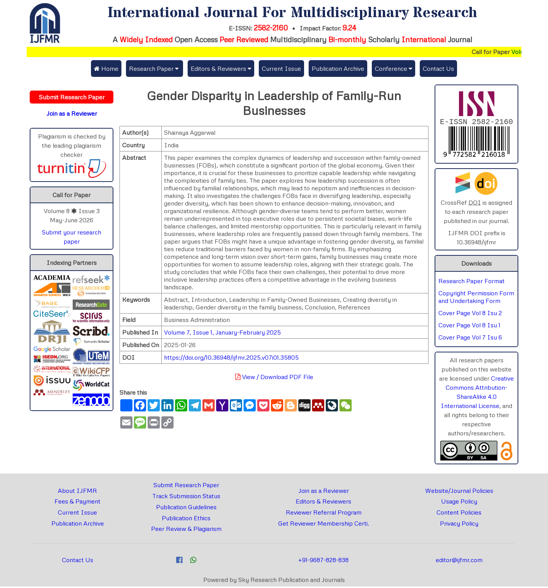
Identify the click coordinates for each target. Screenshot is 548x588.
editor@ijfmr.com (459, 561)
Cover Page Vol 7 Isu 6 (470, 339)
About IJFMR (77, 492)
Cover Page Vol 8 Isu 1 (469, 326)
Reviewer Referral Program (324, 514)
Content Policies (458, 514)
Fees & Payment (77, 503)
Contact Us (438, 68)
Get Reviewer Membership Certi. (323, 525)
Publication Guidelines (186, 508)
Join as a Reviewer (323, 492)
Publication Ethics (186, 519)
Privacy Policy (459, 525)
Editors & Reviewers (323, 503)
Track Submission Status (186, 497)
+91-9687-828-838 (323, 561)
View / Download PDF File (274, 377)
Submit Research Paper (186, 486)
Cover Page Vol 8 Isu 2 (470, 314)
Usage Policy (459, 503)
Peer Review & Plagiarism (186, 530)
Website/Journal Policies (459, 492)
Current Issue (281, 68)
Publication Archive (338, 68)
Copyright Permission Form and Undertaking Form (476, 298)
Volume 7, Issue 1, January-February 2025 (222, 332)
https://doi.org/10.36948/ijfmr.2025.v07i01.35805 (231, 357)
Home (106, 68)
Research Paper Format (471, 282)
